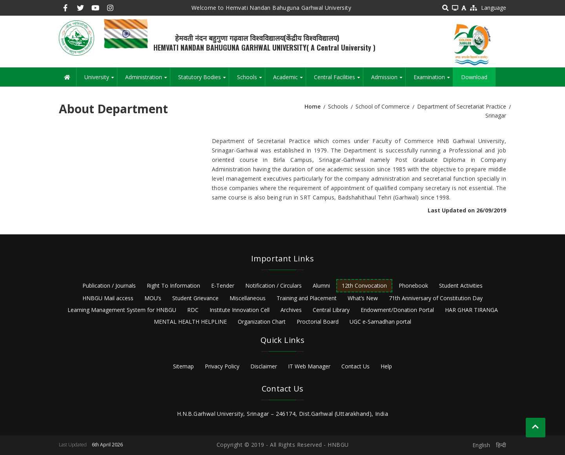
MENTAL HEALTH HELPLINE (190, 321)
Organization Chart (262, 321)
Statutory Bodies (203, 80)
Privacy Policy (222, 366)
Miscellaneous (248, 298)
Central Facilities (338, 80)
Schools (251, 80)
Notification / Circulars (273, 285)
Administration (147, 80)
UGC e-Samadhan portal (380, 321)
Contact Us (355, 366)
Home (312, 106)
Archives (291, 310)
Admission (388, 80)
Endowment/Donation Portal (397, 310)
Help (386, 366)
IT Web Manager (309, 366)
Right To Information (173, 285)
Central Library (331, 310)
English (481, 445)
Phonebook (413, 285)
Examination (433, 80)
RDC (193, 310)
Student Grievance (195, 298)
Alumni (321, 285)
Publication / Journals (109, 285)
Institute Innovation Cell (240, 310)
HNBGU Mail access (107, 298)
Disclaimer (263, 366)
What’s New (363, 298)
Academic (289, 80)
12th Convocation (364, 285)
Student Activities (461, 285)
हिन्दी (501, 445)
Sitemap (183, 366)
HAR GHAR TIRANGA (471, 310)
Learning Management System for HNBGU (121, 310)
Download (474, 77)
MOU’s (152, 298)
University (100, 80)
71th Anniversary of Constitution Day (436, 298)
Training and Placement (307, 298)
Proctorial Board (318, 321)
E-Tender (222, 285)
